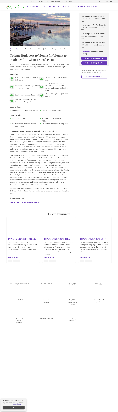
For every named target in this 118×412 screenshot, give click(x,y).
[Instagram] (103, 1)
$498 (10, 261)
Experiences (20, 49)
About (64, 1)
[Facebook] (99, 1)
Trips (45, 6)
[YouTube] (111, 1)
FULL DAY (16, 261)
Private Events (79, 6)
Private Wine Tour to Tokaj (57, 238)
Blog (70, 1)
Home (12, 49)
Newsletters (44, 1)
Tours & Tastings (33, 6)
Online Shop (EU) (93, 6)
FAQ (99, 73)
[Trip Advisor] (107, 1)
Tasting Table (54, 6)
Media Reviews (55, 1)
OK (14, 407)
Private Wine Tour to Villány (22, 238)
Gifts (27, 1)
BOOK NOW (13, 257)
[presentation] (23, 226)
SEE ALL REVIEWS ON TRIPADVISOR (24, 202)
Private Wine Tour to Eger (93, 238)
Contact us (85, 51)
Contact (34, 1)
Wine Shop (67, 6)
